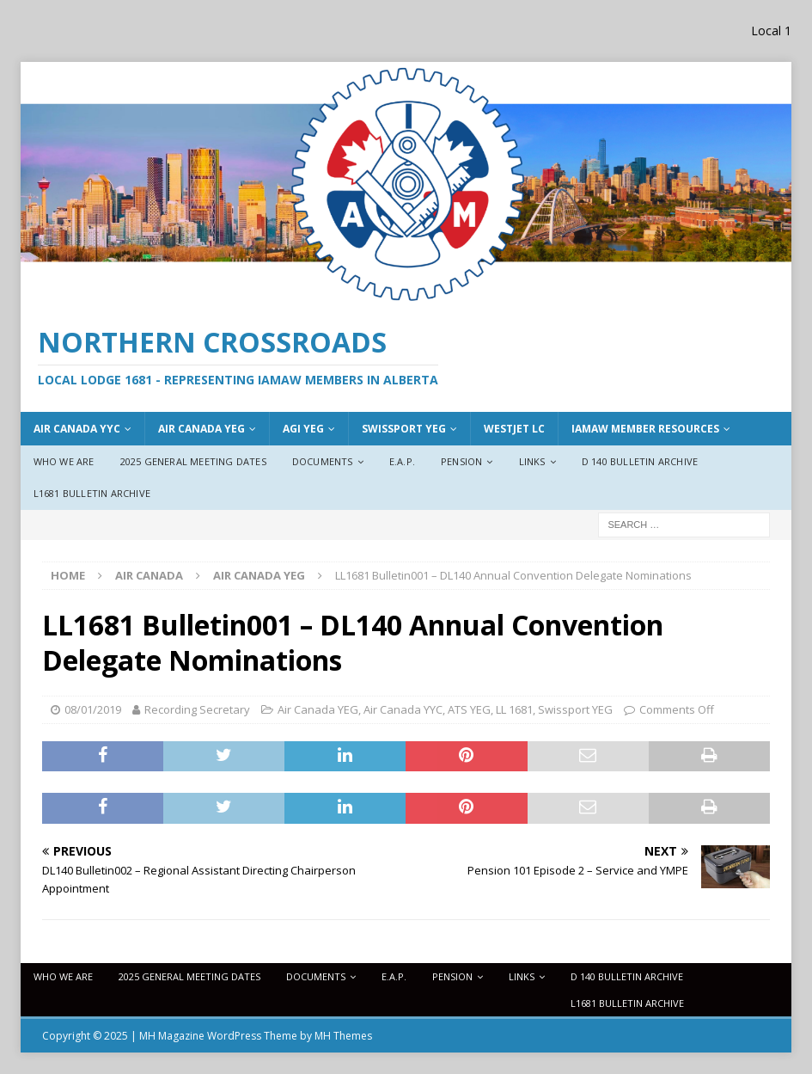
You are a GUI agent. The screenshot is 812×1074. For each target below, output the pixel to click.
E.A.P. (402, 461)
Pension (461, 461)
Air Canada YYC (77, 428)
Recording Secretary (197, 709)
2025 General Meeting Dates (193, 461)
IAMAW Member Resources (645, 428)
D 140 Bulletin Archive (640, 461)
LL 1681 (514, 709)
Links (532, 461)
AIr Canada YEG (201, 428)
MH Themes (343, 1035)
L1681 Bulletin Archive (92, 493)
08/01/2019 (92, 709)
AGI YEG (303, 428)
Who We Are (64, 461)
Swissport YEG (404, 428)
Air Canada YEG (318, 709)
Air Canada (149, 575)
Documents (322, 461)
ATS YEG (469, 709)
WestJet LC (514, 428)
